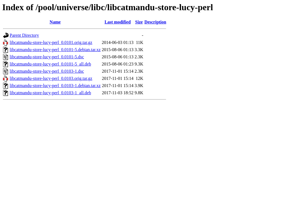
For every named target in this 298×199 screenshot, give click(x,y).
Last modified (118, 22)
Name (55, 22)
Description (155, 22)
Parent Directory (24, 35)
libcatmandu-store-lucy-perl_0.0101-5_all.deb (50, 64)
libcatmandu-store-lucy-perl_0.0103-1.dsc (47, 71)
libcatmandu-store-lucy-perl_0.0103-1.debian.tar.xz (55, 85)
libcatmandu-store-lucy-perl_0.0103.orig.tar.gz (51, 78)
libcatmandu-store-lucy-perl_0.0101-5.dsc (47, 56)
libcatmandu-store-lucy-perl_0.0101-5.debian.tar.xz (55, 49)
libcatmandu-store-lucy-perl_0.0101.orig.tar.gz (51, 42)
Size (139, 22)
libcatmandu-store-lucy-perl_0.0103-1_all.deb (50, 92)
